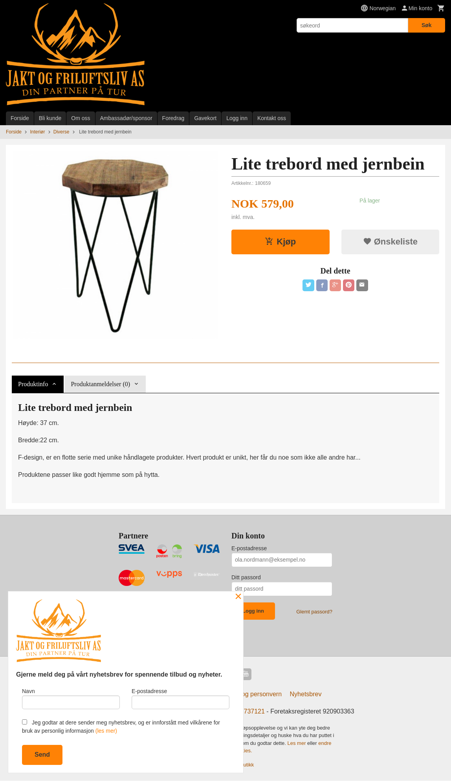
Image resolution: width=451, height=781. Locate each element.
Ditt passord (246, 577)
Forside (20, 118)
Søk (427, 25)
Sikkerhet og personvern (248, 695)
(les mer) (106, 731)
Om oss (80, 118)
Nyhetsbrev (306, 695)
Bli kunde (50, 118)
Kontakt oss (271, 118)
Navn (71, 698)
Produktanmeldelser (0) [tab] (100, 384)
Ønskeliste (390, 241)
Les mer (298, 744)
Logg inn (237, 118)
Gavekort (205, 118)
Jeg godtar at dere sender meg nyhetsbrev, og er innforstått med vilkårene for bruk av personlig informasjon (121, 726)
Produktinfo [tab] (33, 384)
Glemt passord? (314, 612)
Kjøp (280, 241)
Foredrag (173, 118)
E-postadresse (249, 548)
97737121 (251, 712)
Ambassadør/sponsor (126, 118)
